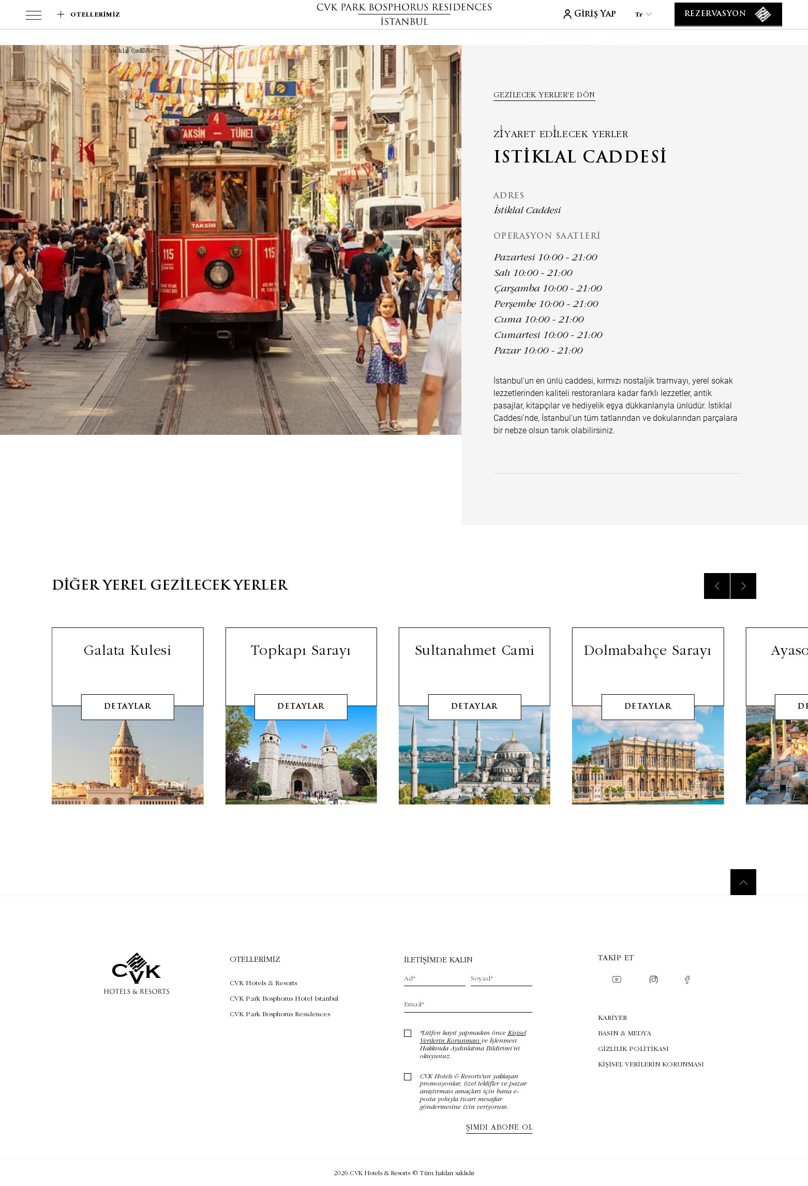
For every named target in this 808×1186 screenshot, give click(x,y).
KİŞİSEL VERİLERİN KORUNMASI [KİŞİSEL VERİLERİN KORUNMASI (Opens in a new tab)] (651, 1064)
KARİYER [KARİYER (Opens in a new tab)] (612, 1017)
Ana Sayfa (40, 50)
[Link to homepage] (404, 14)
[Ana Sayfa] (186, 38)
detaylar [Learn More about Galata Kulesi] (127, 722)
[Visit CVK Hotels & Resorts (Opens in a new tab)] (284, 982)
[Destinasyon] (568, 38)
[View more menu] (33, 17)
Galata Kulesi (127, 664)
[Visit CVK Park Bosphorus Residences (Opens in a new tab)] (284, 1013)
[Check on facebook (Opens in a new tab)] (687, 981)
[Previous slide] (717, 601)
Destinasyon (82, 50)
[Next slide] (743, 601)
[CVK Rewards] (294, 38)
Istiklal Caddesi (131, 50)
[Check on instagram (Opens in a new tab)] (653, 981)
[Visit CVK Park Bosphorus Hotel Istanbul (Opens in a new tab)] (284, 998)
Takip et (616, 957)
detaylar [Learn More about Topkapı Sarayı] (300, 722)
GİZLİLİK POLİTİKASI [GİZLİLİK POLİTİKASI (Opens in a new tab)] (633, 1048)
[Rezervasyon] (728, 14)
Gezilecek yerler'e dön (544, 94)
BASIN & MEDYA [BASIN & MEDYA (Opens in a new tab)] (624, 1033)
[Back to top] (743, 882)
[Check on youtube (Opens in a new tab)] (616, 980)
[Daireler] (237, 38)
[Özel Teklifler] (499, 38)
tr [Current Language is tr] (643, 14)
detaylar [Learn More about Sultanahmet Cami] (474, 722)
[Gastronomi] (359, 38)
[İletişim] (624, 38)
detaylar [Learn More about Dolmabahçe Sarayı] (647, 722)
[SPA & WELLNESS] (427, 38)
